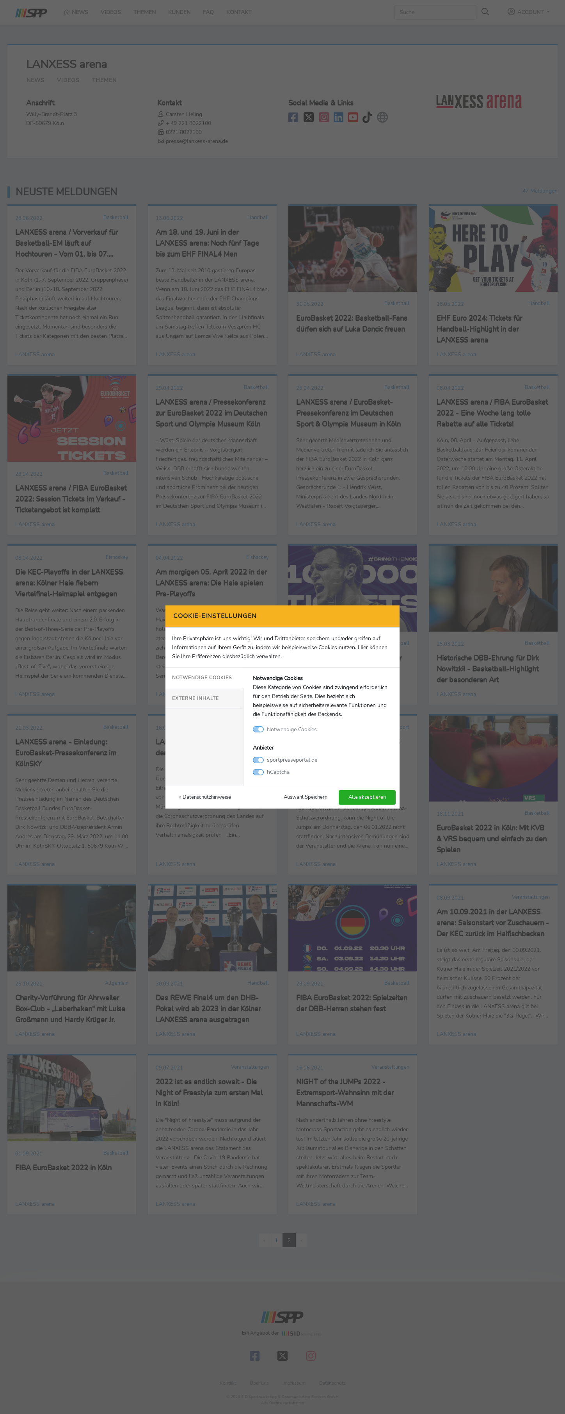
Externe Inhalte (195, 698)
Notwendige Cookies (202, 678)
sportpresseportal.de (292, 760)
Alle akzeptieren (367, 797)
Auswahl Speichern (305, 797)
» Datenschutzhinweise (205, 797)
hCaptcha (278, 772)
